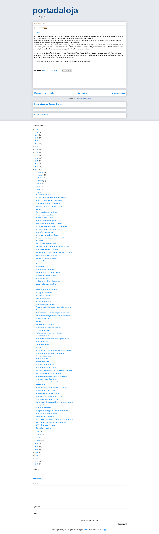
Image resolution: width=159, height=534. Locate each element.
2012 (37, 169)
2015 (37, 161)
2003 (37, 464)
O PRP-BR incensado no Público (47, 235)
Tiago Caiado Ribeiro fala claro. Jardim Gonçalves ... (53, 307)
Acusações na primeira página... (46, 367)
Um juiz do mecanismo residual (46, 258)
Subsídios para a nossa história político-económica (53, 313)
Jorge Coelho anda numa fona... (46, 284)
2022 (37, 141)
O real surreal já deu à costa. (45, 215)
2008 (37, 452)
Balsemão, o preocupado (44, 232)
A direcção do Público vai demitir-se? (48, 281)
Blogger (104, 530)
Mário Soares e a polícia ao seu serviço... (49, 396)
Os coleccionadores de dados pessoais (49, 229)
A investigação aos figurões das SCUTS (49, 393)
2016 (37, 158)
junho (39, 189)
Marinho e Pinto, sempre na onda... (47, 249)
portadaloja (55, 10)
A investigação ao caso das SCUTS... (48, 327)
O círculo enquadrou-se (44, 356)
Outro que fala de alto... (44, 298)
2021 (37, 143)
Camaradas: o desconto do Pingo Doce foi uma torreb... (54, 402)
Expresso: (38, 32)
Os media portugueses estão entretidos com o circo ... (54, 246)
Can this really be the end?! (45, 324)
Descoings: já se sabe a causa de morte (49, 206)
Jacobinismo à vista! (42, 344)
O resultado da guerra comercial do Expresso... (51, 376)
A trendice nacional (42, 336)
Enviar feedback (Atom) (83, 99)
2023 (37, 138)
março (39, 434)
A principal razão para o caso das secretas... (50, 353)
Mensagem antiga (118, 93)
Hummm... (39, 321)
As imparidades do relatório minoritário (49, 223)
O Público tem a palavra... (44, 301)
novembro (40, 175)
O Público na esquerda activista (46, 390)
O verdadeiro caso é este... (45, 218)
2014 (37, 164)
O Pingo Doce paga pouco (44, 364)
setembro (40, 181)
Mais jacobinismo (41, 341)
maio (38, 192)
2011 (37, 444)
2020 (37, 146)
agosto (39, 183)
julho (38, 186)
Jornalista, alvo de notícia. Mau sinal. (48, 203)
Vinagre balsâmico (42, 261)
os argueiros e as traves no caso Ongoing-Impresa (52, 339)
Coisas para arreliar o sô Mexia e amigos (49, 373)
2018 (37, 152)
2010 (37, 447)
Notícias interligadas (42, 362)
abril (38, 431)
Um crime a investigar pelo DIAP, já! (48, 255)
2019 (37, 149)
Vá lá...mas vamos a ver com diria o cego (49, 333)
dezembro (40, 172)
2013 (37, 167)
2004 (37, 461)
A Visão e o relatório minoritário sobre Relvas (51, 197)
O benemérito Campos (43, 195)
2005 (37, 458)
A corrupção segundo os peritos (46, 413)
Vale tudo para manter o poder (46, 220)
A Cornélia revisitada (43, 330)
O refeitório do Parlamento (44, 269)
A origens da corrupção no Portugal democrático (52, 411)
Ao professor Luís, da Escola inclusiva (48, 382)
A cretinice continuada (43, 408)
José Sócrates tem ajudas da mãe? (47, 399)
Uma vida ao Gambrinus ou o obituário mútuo (51, 422)
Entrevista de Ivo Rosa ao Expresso (49, 104)
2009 (37, 449)
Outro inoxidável (41, 385)
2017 (37, 155)
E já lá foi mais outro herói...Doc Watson (49, 200)
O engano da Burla (42, 318)
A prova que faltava (42, 287)
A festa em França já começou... (46, 379)
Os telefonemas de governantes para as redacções (53, 316)
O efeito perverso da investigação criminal (50, 238)
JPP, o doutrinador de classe (45, 425)
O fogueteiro (40, 347)
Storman (86, 530)
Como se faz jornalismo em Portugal (48, 272)
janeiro (39, 440)
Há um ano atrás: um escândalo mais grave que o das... (54, 252)
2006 (37, 455)
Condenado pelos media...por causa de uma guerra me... (55, 370)
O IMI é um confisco (42, 359)
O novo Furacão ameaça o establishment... (50, 310)
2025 (37, 132)
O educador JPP (41, 241)
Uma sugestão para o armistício (46, 212)
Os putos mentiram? (41, 114)
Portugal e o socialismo (43, 428)
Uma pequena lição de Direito (46, 244)
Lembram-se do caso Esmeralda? (47, 290)
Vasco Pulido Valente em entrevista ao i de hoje (51, 387)
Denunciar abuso (40, 479)
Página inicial (82, 93)
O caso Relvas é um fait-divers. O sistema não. (51, 226)
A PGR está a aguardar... (44, 295)
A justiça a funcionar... (43, 405)
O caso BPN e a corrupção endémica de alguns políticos (54, 419)
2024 (37, 135)
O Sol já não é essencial (44, 293)
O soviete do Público (43, 278)
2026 (37, 129)
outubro (39, 178)
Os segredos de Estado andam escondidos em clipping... (55, 350)
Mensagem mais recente (44, 93)
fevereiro (40, 437)
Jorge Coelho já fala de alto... (45, 304)
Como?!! (39, 209)
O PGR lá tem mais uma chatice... (47, 275)
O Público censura (42, 267)
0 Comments (54, 70)
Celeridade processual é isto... (46, 416)
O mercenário (40, 264)
